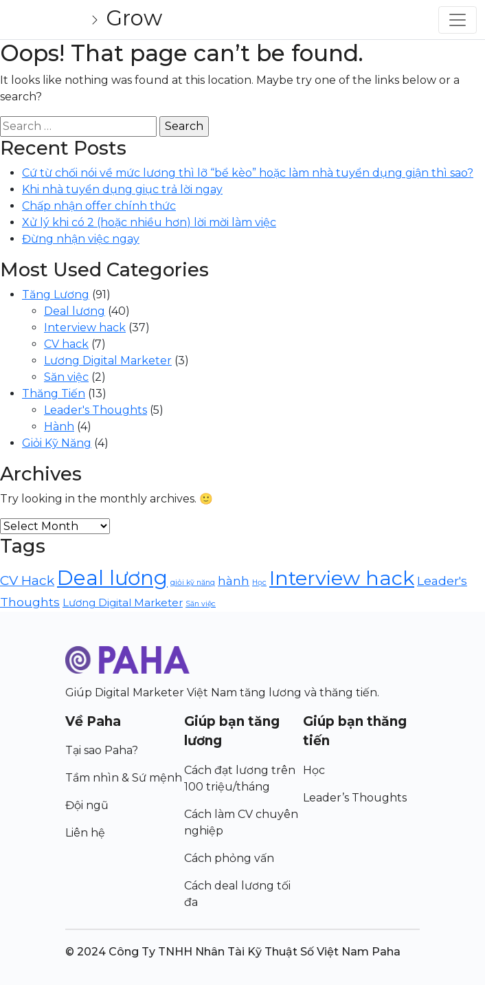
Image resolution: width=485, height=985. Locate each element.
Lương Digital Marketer (108, 360)
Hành (59, 426)
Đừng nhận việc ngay (80, 238)
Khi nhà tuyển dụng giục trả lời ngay (122, 189)
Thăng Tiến (53, 393)
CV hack (66, 344)
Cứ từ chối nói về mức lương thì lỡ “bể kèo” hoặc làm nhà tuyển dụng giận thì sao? (247, 172)
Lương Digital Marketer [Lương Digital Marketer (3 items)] (123, 603)
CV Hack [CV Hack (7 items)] (27, 580)
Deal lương (74, 311)
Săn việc (66, 377)
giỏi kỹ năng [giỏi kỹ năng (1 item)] (192, 582)
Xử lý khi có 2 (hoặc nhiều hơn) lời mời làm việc (149, 222)
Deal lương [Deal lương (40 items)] (112, 578)
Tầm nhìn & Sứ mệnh (123, 777)
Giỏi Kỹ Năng (56, 443)
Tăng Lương (55, 294)
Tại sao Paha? (101, 750)
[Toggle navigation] (457, 20)
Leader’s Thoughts (355, 797)
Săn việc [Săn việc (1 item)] (200, 603)
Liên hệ (85, 832)
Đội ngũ (87, 805)
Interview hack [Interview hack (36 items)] (341, 578)
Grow (134, 18)
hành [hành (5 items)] (233, 580)
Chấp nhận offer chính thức (99, 205)
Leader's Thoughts (95, 410)
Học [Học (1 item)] (259, 582)
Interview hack (85, 327)
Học (314, 770)
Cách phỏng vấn (229, 858)
